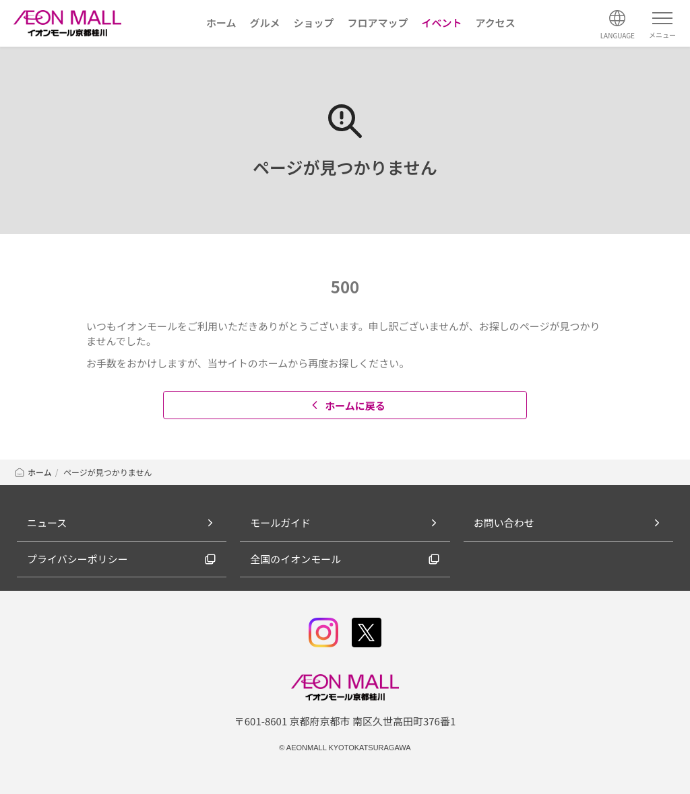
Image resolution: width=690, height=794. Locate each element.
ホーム (32, 472)
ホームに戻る (346, 405)
